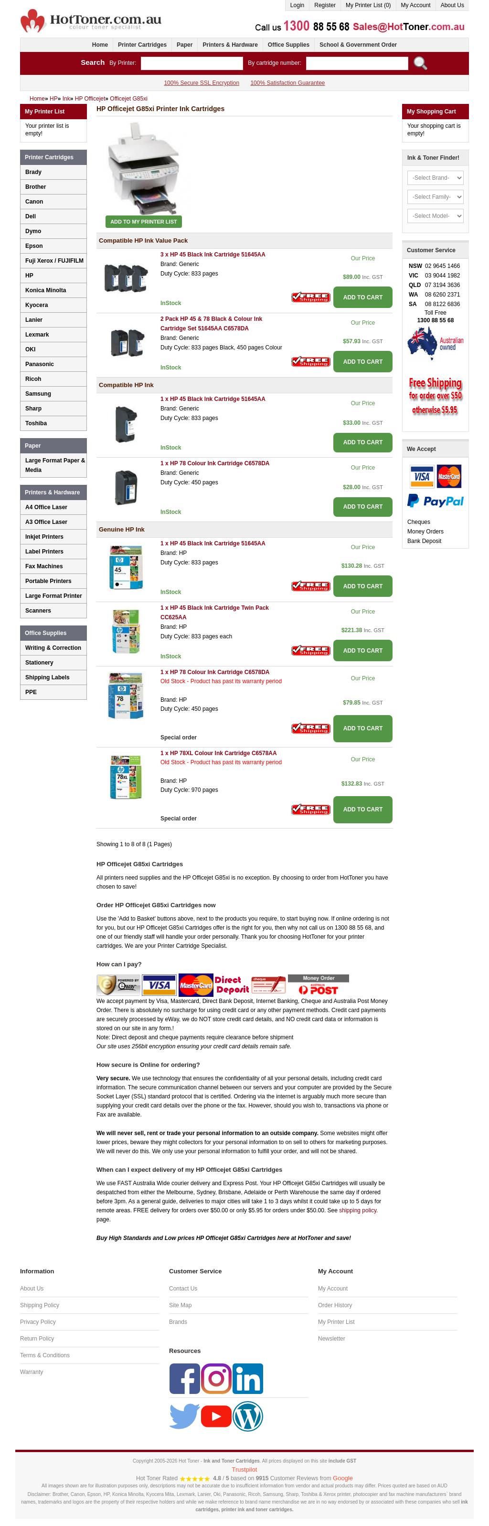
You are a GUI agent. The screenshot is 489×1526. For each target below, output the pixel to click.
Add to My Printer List (143, 222)
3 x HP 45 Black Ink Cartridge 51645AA (213, 254)
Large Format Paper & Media (55, 465)
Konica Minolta (45, 290)
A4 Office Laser (46, 507)
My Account (416, 5)
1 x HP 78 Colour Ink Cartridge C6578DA (215, 463)
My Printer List (336, 1322)
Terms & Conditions (45, 1355)
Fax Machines (44, 566)
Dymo (33, 231)
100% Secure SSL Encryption (201, 83)
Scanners (38, 610)
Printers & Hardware (229, 44)
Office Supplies (288, 44)
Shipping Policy (39, 1305)
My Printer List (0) (368, 5)
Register (325, 5)
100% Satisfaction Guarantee (287, 83)
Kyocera (36, 305)
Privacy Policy (38, 1322)
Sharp (33, 408)
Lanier (34, 320)
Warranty (31, 1372)
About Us (452, 5)
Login (297, 5)
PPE (31, 692)
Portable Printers (48, 581)
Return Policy (37, 1338)
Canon (34, 201)
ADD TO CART (363, 297)
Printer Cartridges (142, 44)
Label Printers (44, 551)
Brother (35, 187)
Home (100, 44)
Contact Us (183, 1288)
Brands (178, 1322)
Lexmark (37, 334)
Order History (335, 1305)
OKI (30, 349)
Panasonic (39, 364)
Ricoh (33, 379)
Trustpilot (244, 1469)
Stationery (39, 662)
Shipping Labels (47, 677)
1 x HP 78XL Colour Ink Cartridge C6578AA (218, 753)
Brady (33, 172)
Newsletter (331, 1338)
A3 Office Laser (46, 522)
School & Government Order (358, 44)
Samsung (38, 393)
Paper (184, 44)
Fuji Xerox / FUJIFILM (54, 260)
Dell (30, 216)
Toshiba (36, 423)
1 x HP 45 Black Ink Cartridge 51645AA (213, 399)
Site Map (180, 1305)
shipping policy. (358, 1210)
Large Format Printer (53, 596)
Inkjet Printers (44, 536)
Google (343, 1478)
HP (29, 275)
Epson (34, 246)
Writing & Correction (53, 648)
